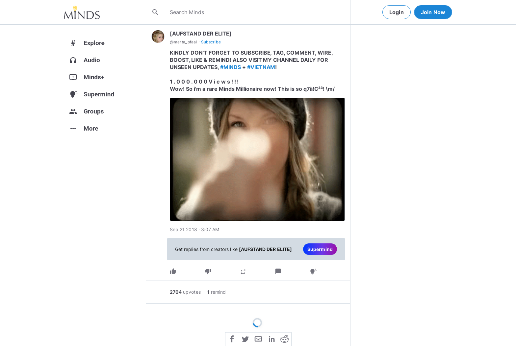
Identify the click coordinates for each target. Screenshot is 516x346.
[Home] (82, 12)
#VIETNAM (261, 67)
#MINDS (230, 67)
